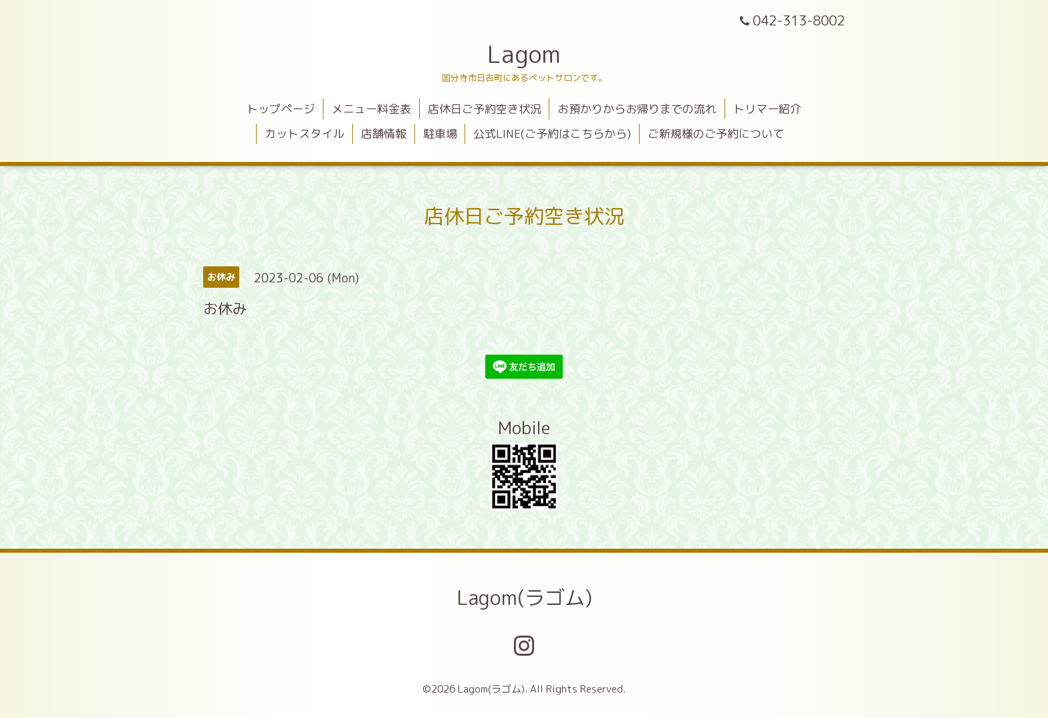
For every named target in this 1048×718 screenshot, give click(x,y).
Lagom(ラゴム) (524, 598)
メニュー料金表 (371, 108)
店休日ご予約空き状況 (484, 108)
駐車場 (440, 133)
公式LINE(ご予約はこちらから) (552, 133)
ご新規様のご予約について (716, 133)
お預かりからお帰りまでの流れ (636, 108)
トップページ (281, 108)
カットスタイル (304, 133)
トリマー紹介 (767, 108)
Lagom (524, 54)
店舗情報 (383, 133)
